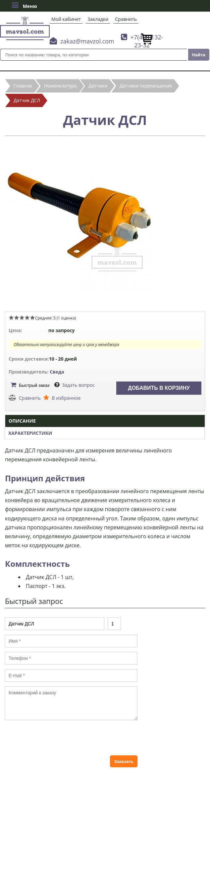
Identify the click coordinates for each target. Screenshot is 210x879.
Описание (22, 421)
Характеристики (30, 433)
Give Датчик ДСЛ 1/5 (11, 317)
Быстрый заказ (34, 385)
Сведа (57, 372)
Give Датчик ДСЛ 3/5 (22, 317)
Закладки (97, 19)
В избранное (66, 398)
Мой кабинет (66, 19)
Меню (24, 5)
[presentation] (55, 738)
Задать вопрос (78, 385)
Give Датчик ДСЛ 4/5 (27, 317)
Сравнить (126, 19)
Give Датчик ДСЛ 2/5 (16, 317)
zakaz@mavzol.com (87, 41)
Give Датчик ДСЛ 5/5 (32, 317)
